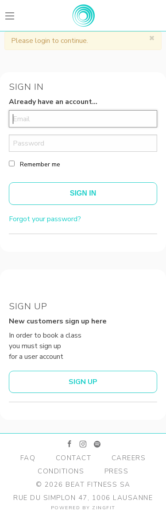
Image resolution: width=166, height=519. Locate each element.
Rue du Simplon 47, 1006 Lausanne (83, 497)
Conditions (61, 471)
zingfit (104, 507)
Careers (129, 458)
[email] (83, 118)
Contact (74, 458)
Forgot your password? (45, 219)
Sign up (83, 382)
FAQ (28, 458)
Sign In (83, 193)
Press (116, 471)
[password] (83, 143)
